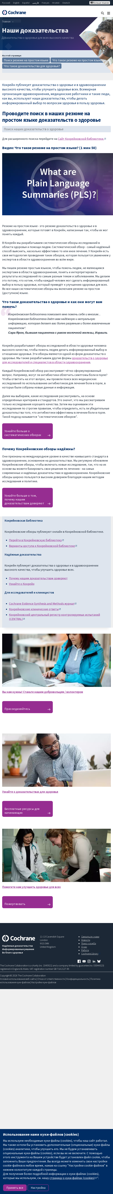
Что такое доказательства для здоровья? (32, 66)
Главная (6, 21)
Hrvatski (55, 2)
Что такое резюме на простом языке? (77, 60)
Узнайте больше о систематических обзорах (22, 433)
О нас (84, 946)
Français (45, 2)
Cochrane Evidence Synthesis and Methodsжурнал (41, 603)
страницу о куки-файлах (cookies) (72, 1178)
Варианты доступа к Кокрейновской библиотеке (42, 546)
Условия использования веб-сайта (18, 978)
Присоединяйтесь (17, 709)
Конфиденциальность (77, 978)
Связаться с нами (90, 936)
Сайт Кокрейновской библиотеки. (81, 139)
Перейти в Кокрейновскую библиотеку (35, 540)
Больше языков (100, 2)
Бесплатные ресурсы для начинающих (22, 811)
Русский (6, 2)
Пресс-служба (88, 943)
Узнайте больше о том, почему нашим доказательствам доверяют (24, 499)
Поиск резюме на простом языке (26, 60)
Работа (85, 950)
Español (25, 2)
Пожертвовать (14, 904)
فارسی (35, 2)
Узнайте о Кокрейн (21, 584)
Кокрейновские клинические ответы (34, 609)
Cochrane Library (89, 953)
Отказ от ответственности (51, 978)
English (16, 2)
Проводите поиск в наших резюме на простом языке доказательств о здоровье (51, 116)
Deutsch (66, 2)
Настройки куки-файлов (43, 982)
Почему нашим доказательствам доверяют (38, 578)
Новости (85, 940)
